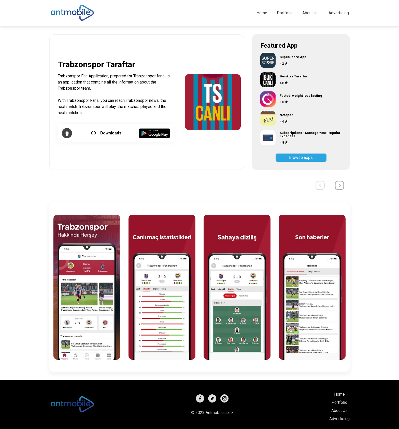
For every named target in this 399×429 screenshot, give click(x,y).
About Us (310, 12)
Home (261, 12)
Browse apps (301, 157)
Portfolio (285, 12)
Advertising (339, 12)
